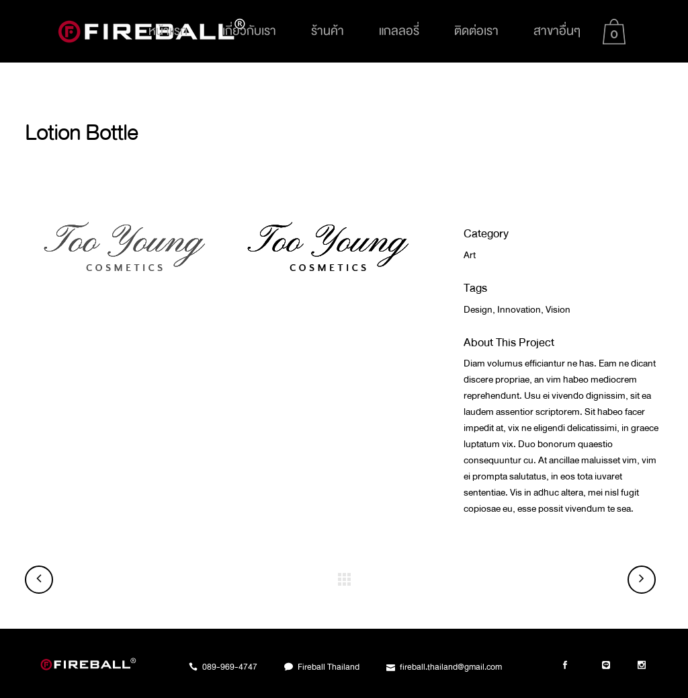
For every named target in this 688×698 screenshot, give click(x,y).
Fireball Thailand (328, 667)
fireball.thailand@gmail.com (451, 667)
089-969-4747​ (229, 667)
